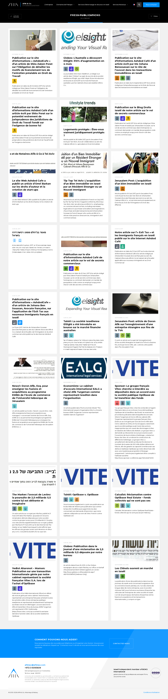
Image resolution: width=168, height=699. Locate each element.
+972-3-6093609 (33, 668)
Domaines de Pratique (64, 4)
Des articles (81, 15)
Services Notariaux (119, 4)
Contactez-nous (121, 643)
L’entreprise (48, 4)
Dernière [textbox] (16, 17)
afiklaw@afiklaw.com (35, 665)
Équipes (92, 15)
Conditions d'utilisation (151, 692)
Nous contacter (151, 5)
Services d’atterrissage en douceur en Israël (93, 4)
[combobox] (15, 16)
